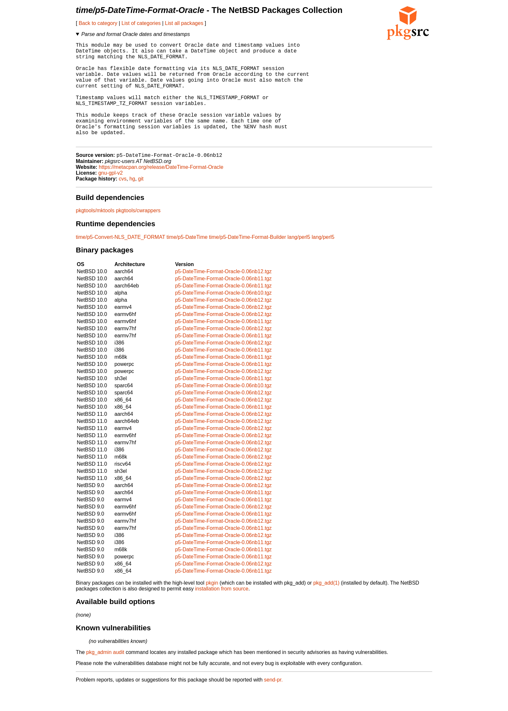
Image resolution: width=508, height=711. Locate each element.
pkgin (212, 606)
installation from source (221, 611)
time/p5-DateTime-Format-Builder (247, 260)
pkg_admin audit (105, 675)
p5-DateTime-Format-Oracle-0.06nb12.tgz (223, 294)
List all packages (184, 23)
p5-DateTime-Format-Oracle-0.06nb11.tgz (223, 301)
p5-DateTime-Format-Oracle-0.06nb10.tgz (223, 316)
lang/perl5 (298, 260)
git (141, 201)
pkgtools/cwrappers (138, 233)
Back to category (98, 23)
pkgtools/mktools (95, 233)
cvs (123, 201)
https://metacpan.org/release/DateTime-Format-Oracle (161, 190)
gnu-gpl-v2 (110, 196)
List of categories (141, 23)
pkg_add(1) (326, 606)
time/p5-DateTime (187, 260)
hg (132, 201)
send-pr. (273, 702)
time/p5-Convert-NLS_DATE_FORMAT (120, 260)
